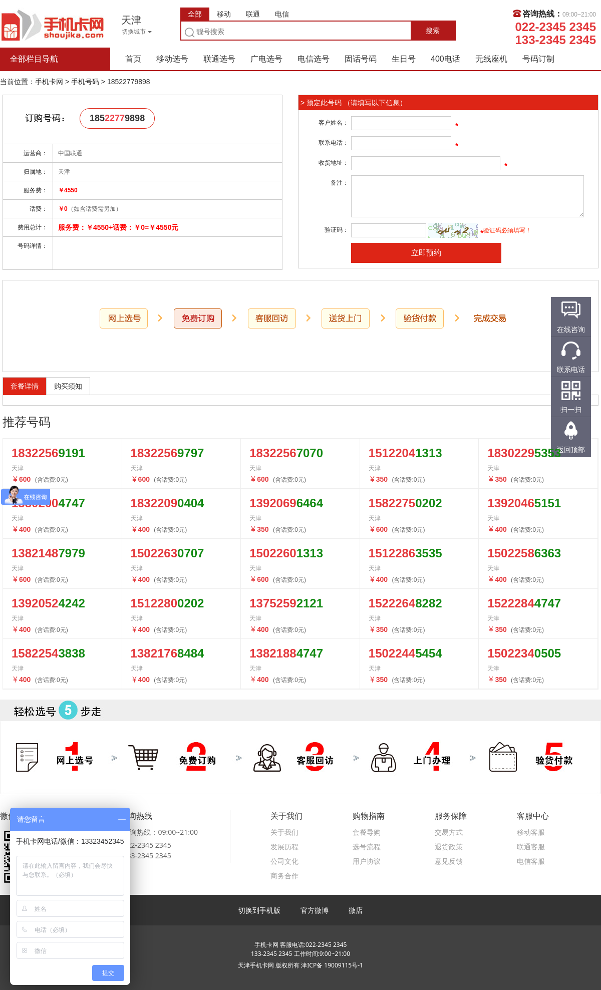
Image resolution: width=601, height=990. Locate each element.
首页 (133, 59)
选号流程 (367, 846)
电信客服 (531, 861)
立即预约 (426, 252)
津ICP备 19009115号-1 (332, 965)
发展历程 (284, 846)
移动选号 (172, 59)
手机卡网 (52, 24)
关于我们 (284, 832)
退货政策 (449, 846)
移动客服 (531, 832)
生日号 (404, 59)
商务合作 (284, 875)
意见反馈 (449, 861)
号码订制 (538, 59)
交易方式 (449, 832)
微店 (356, 910)
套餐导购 (367, 832)
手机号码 (85, 82)
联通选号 (219, 59)
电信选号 (313, 59)
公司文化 (284, 861)
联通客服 (531, 846)
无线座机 (491, 59)
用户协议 (367, 861)
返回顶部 (571, 449)
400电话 (445, 59)
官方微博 (314, 910)
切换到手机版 (259, 910)
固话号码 (361, 59)
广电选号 (266, 59)
